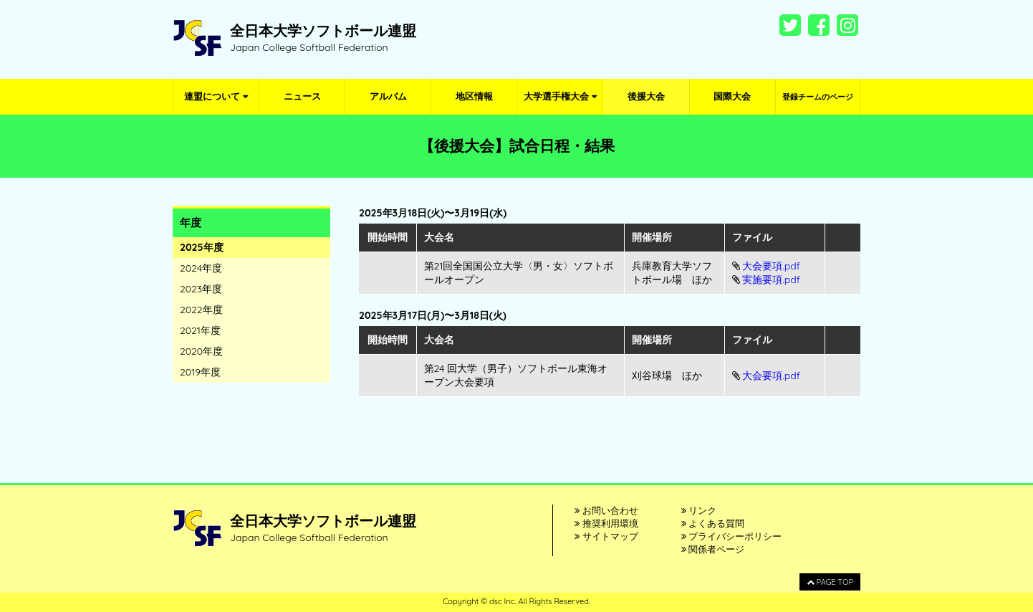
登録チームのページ (817, 97)
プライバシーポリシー (731, 536)
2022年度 (201, 309)
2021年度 (200, 330)
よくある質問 (713, 523)
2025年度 (202, 247)
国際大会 (732, 96)
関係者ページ (713, 549)
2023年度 (201, 288)
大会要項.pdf (771, 265)
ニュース (302, 96)
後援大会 (646, 96)
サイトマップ (606, 536)
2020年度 (201, 351)
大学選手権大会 (560, 96)
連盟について (216, 96)
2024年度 (201, 268)
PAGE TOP (830, 582)
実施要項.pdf (771, 279)
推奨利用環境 (606, 523)
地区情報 (474, 96)
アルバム (388, 96)
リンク (699, 510)
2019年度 (200, 371)
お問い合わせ (606, 510)
